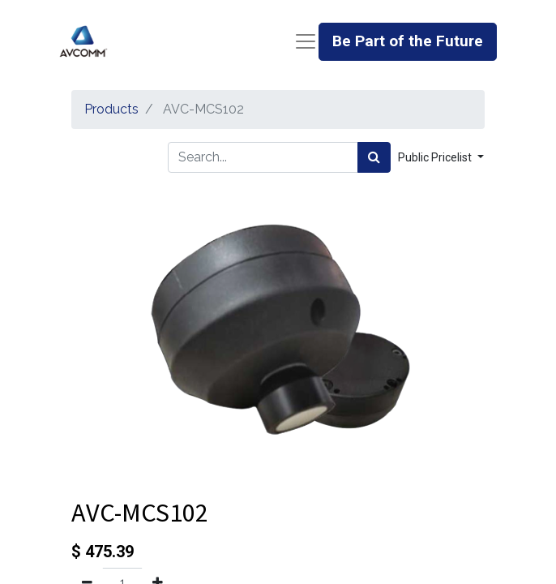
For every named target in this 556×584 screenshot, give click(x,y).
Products (111, 109)
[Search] (374, 157)
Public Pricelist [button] (436, 157)
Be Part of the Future (407, 41)
